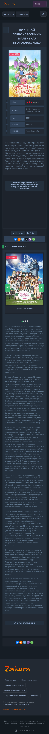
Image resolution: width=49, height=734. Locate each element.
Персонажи (34, 696)
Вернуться (18, 233)
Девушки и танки (24, 308)
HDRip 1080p (14, 54)
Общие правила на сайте (14, 690)
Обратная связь (11, 680)
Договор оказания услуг (14, 685)
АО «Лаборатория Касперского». (15, 704)
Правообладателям (29, 680)
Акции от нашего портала (15, 696)
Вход (9, 14)
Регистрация (23, 14)
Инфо (31, 233)
